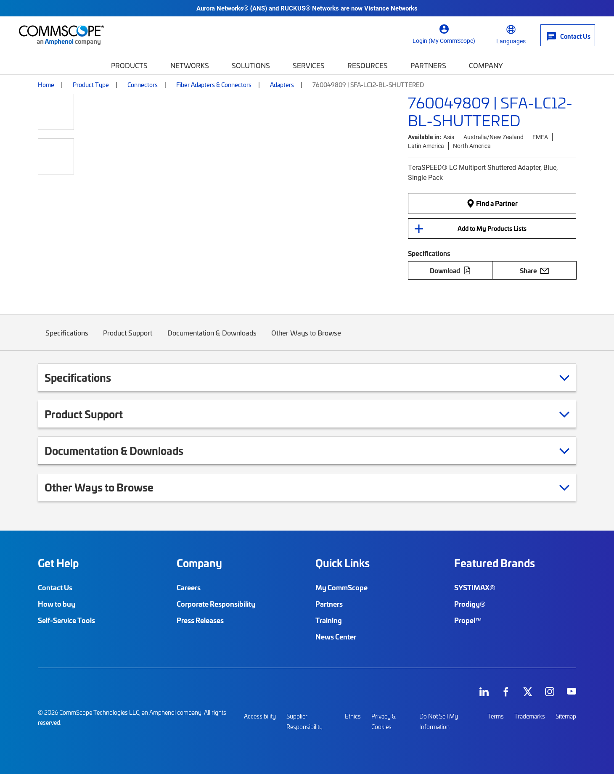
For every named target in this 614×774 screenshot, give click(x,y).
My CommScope (341, 587)
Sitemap (566, 716)
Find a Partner (492, 203)
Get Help (58, 563)
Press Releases (200, 620)
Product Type (91, 84)
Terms (495, 716)
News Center (335, 636)
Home (46, 84)
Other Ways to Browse (306, 339)
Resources (367, 65)
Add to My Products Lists (492, 228)
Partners (428, 65)
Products (129, 65)
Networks (189, 65)
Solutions (251, 65)
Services (309, 65)
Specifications (67, 339)
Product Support (128, 339)
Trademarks (529, 716)
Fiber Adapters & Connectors (213, 84)
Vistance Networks (391, 8)
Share (534, 270)
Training (328, 620)
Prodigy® (470, 604)
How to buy (56, 604)
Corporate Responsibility (216, 604)
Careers (189, 587)
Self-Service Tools (66, 620)
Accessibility (260, 716)
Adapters (282, 84)
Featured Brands (494, 563)
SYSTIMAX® (474, 587)
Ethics (353, 716)
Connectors (142, 84)
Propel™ (468, 620)
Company (486, 65)
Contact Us (55, 587)
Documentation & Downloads (212, 339)
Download (450, 270)
